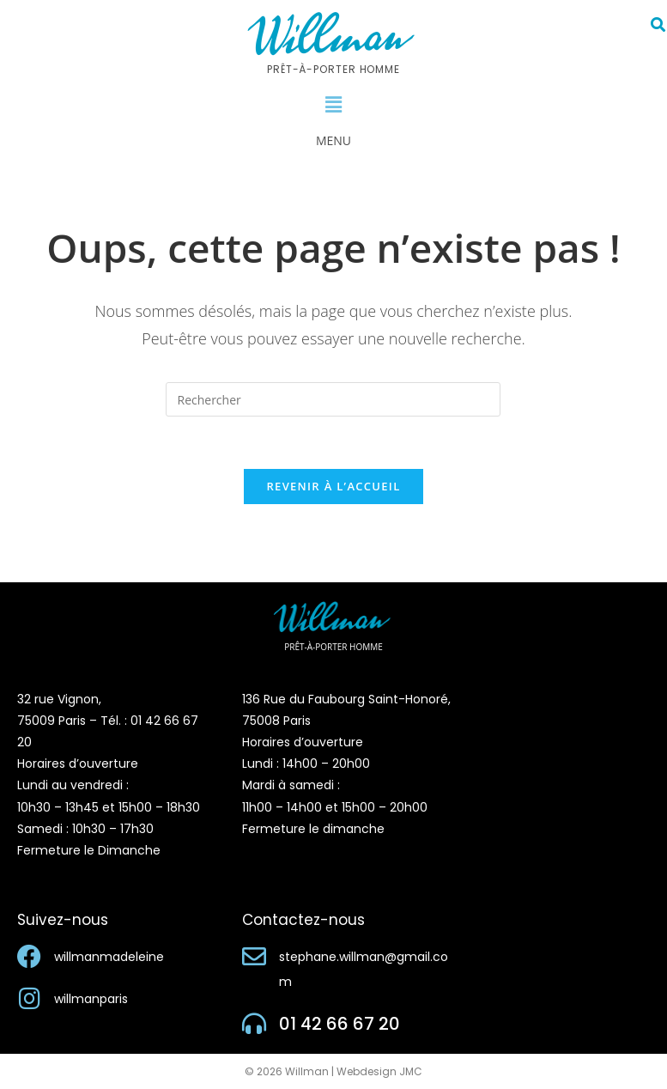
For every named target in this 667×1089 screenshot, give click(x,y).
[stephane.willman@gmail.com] (254, 957)
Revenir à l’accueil (333, 486)
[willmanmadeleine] (29, 957)
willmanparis (91, 998)
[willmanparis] (29, 999)
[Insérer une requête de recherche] (333, 399)
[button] (333, 104)
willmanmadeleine (109, 956)
